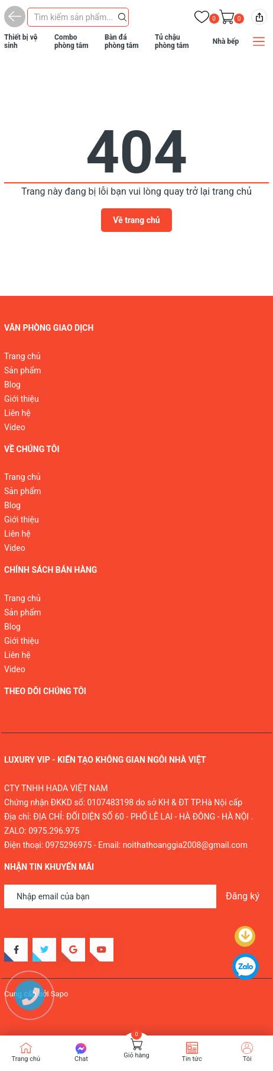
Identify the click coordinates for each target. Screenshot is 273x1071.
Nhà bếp (226, 41)
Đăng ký (242, 896)
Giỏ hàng (136, 1055)
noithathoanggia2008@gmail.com (185, 845)
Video (14, 427)
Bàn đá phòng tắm (122, 41)
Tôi (247, 1059)
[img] (259, 17)
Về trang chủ (136, 220)
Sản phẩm (22, 370)
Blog (12, 384)
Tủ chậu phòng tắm (172, 41)
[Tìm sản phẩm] (78, 17)
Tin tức (191, 1059)
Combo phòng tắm (71, 41)
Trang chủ (22, 356)
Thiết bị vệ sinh (20, 41)
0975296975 (69, 845)
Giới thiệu (21, 399)
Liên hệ (17, 413)
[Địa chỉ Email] (136, 896)
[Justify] (122, 16)
